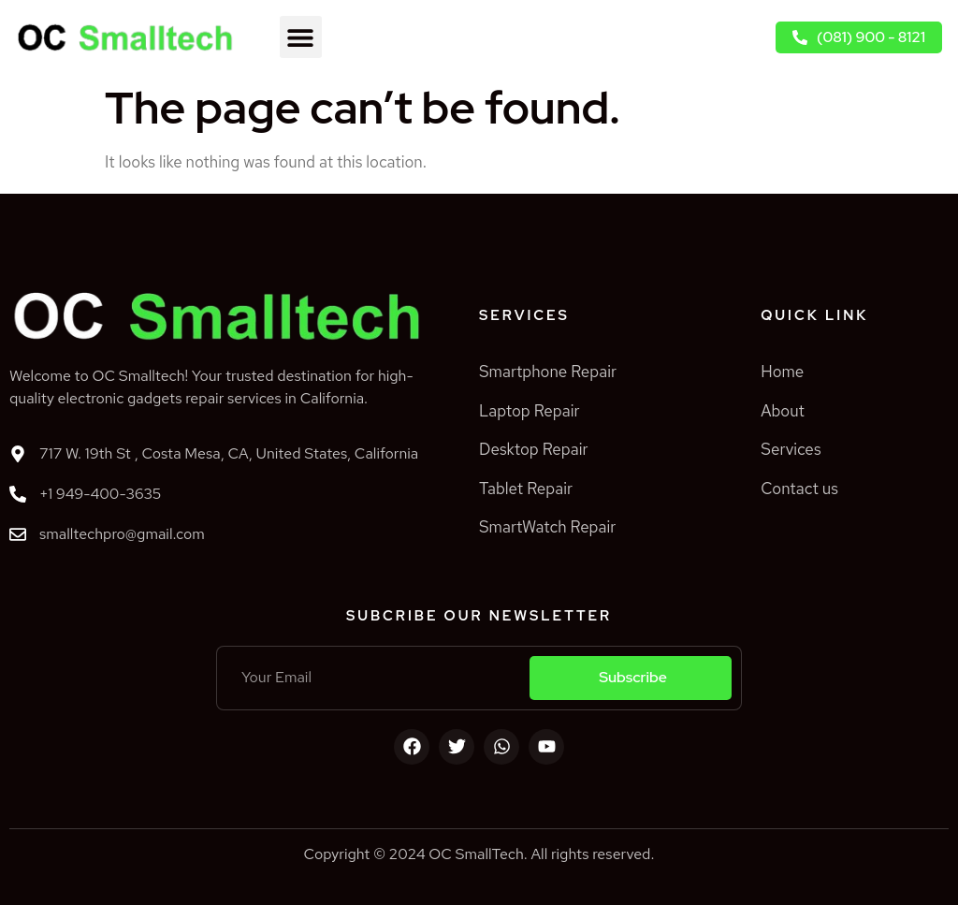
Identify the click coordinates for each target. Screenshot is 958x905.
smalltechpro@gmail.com (122, 534)
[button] (301, 37)
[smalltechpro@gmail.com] (17, 534)
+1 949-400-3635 (100, 494)
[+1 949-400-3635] (17, 494)
